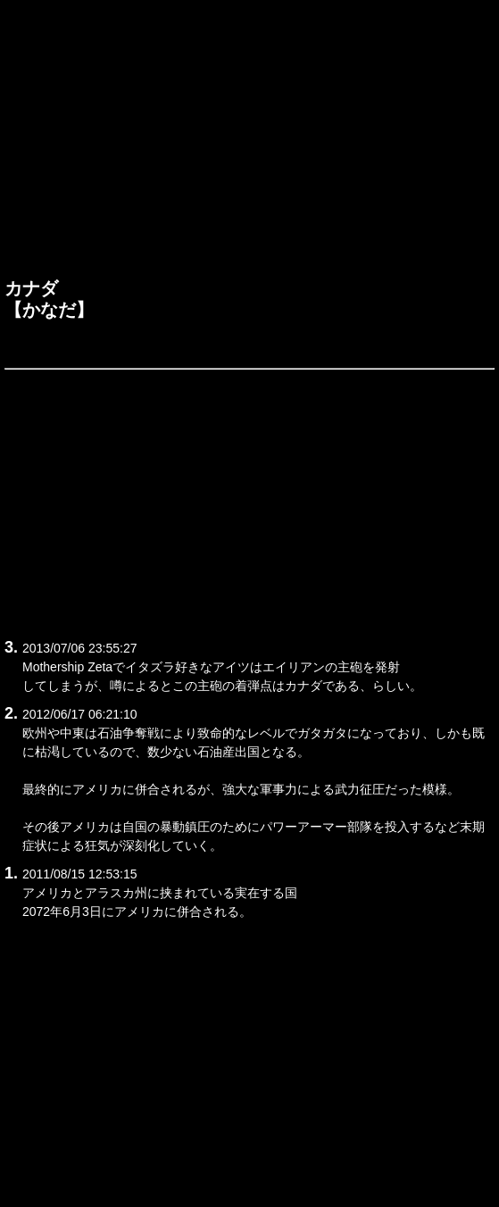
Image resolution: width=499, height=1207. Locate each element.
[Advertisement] (249, 144)
